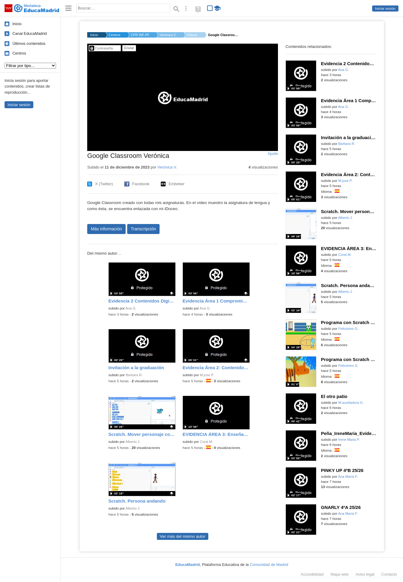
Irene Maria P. (349, 439)
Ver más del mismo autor (182, 536)
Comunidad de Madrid (269, 564)
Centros (19, 53)
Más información (106, 228)
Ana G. (131, 308)
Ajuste (273, 154)
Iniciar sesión (385, 8)
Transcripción (143, 228)
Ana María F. (348, 476)
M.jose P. (207, 375)
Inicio (16, 24)
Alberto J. (133, 441)
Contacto (389, 574)
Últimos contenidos (28, 43)
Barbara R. (134, 375)
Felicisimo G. (348, 328)
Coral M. (206, 441)
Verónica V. (168, 35)
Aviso (364, 574)
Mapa (340, 574)
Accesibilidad (312, 574)
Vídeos (192, 35)
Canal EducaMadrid (29, 33)
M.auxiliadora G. (351, 402)
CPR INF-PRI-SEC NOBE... (140, 35)
